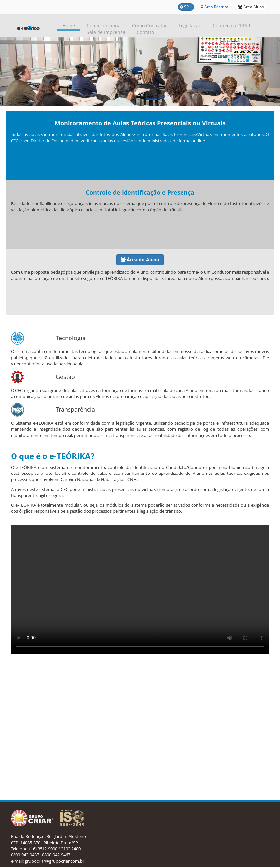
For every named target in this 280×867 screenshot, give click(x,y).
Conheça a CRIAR (231, 25)
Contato (145, 32)
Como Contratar (149, 25)
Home (68, 25)
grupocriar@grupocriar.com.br (54, 861)
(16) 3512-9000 (43, 849)
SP (186, 7)
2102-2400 (71, 849)
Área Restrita (214, 7)
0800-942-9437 (25, 855)
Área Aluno (251, 7)
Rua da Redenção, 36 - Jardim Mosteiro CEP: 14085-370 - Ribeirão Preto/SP (48, 839)
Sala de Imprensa (106, 32)
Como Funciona (104, 25)
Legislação (190, 25)
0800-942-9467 (56, 855)
